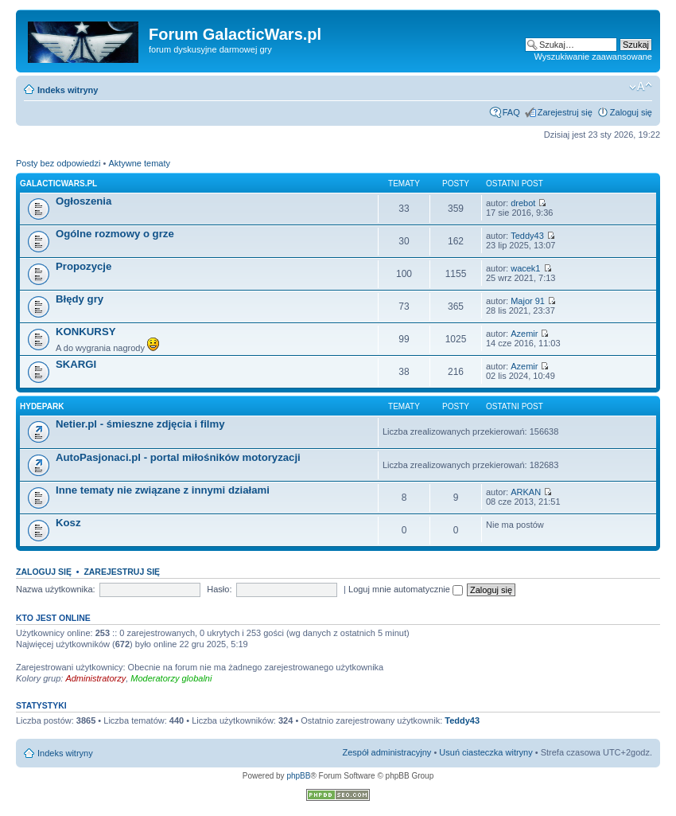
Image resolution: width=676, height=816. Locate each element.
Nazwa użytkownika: (55, 589)
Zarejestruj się (565, 112)
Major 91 (528, 301)
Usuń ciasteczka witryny (485, 752)
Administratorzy (95, 678)
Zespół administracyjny (387, 752)
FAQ (511, 112)
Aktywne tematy (139, 163)
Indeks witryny (67, 90)
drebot (523, 203)
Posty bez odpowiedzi (58, 163)
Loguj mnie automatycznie (405, 589)
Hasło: (219, 589)
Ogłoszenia (83, 201)
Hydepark (42, 406)
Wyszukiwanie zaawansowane (593, 56)
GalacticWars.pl (58, 183)
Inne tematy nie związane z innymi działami (163, 490)
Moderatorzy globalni (171, 678)
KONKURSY (85, 332)
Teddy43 (527, 235)
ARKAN (526, 492)
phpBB (298, 775)
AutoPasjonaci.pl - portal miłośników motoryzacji (178, 457)
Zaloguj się (631, 112)
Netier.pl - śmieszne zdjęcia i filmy (140, 424)
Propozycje (83, 266)
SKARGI (76, 364)
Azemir (524, 333)
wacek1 (525, 268)
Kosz (68, 523)
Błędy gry (79, 299)
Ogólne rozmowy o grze (115, 234)
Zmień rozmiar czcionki (640, 87)
